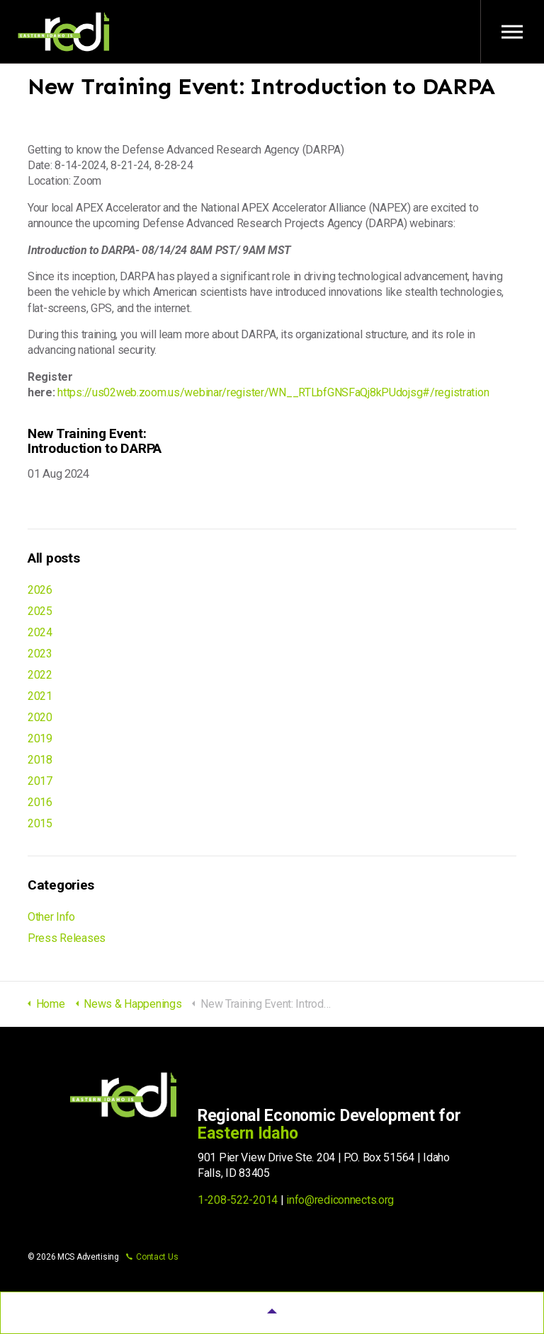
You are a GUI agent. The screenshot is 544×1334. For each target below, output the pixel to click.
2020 (40, 717)
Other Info (51, 917)
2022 (40, 675)
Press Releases (67, 938)
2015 (40, 823)
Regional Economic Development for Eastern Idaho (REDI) (64, 32)
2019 (40, 738)
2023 (40, 653)
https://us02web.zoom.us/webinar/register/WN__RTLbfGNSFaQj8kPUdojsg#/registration (273, 392)
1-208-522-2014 (238, 1200)
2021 (40, 696)
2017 (40, 781)
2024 (40, 632)
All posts (53, 558)
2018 (40, 759)
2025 (40, 611)
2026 (40, 590)
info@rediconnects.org (340, 1200)
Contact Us (152, 1257)
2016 (40, 802)
